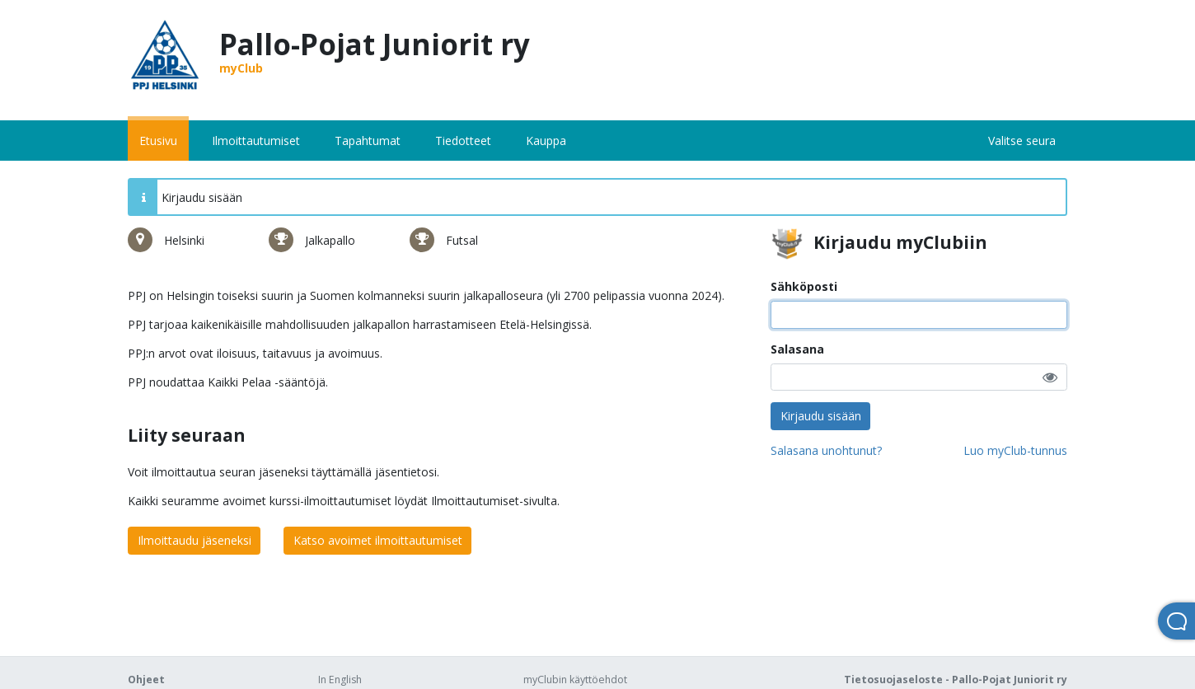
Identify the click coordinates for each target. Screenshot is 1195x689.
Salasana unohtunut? (826, 450)
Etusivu (158, 140)
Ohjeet (146, 680)
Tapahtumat (368, 140)
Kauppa (546, 140)
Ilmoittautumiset (256, 140)
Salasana (797, 349)
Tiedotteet (463, 140)
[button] (1050, 377)
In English (340, 680)
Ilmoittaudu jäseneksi (194, 540)
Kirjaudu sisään (820, 416)
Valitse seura (1022, 140)
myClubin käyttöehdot (575, 680)
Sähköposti (804, 286)
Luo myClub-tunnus (1015, 450)
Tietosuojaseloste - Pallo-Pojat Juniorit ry (955, 680)
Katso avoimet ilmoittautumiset (377, 540)
